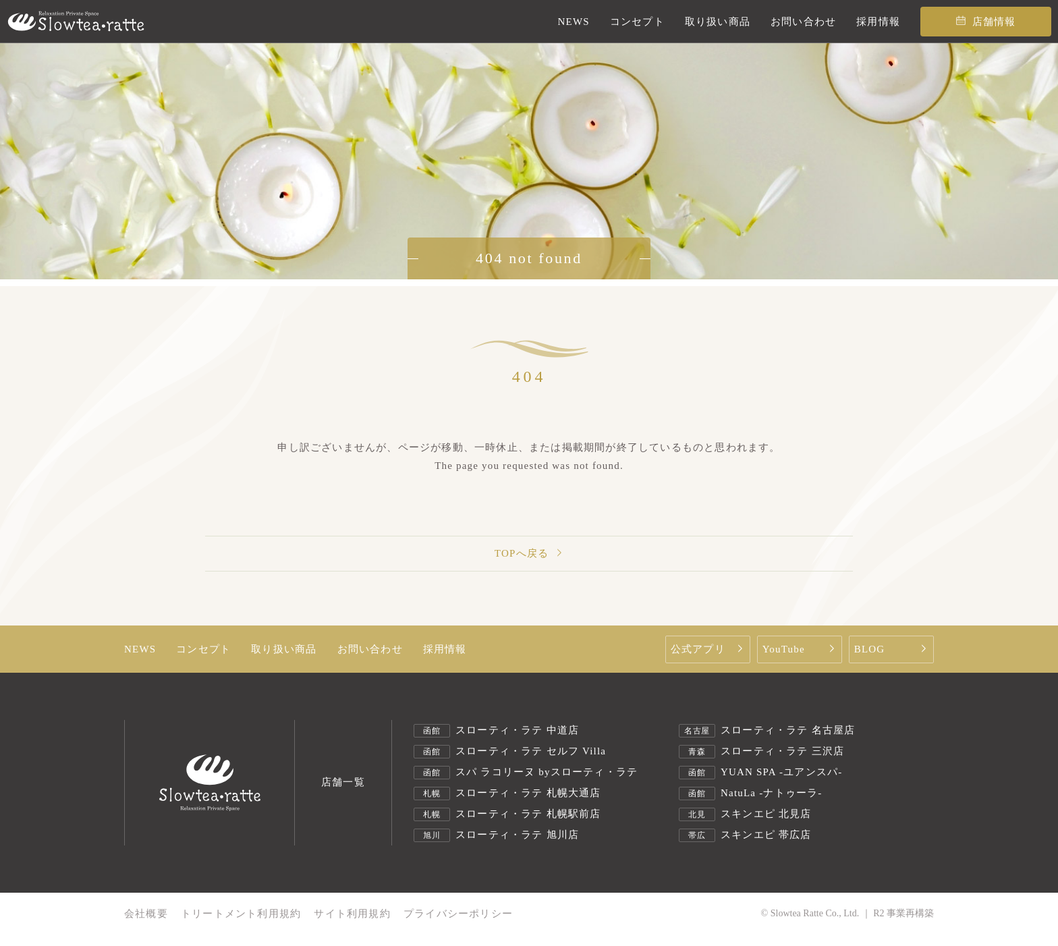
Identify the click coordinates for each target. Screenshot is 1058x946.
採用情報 (445, 649)
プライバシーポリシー (458, 914)
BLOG (893, 649)
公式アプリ (709, 649)
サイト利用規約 (352, 914)
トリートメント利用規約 (241, 914)
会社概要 (146, 914)
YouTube (801, 649)
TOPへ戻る (529, 553)
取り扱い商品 (283, 649)
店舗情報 (986, 21)
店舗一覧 (343, 782)
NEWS (140, 649)
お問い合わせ (370, 649)
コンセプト (203, 649)
